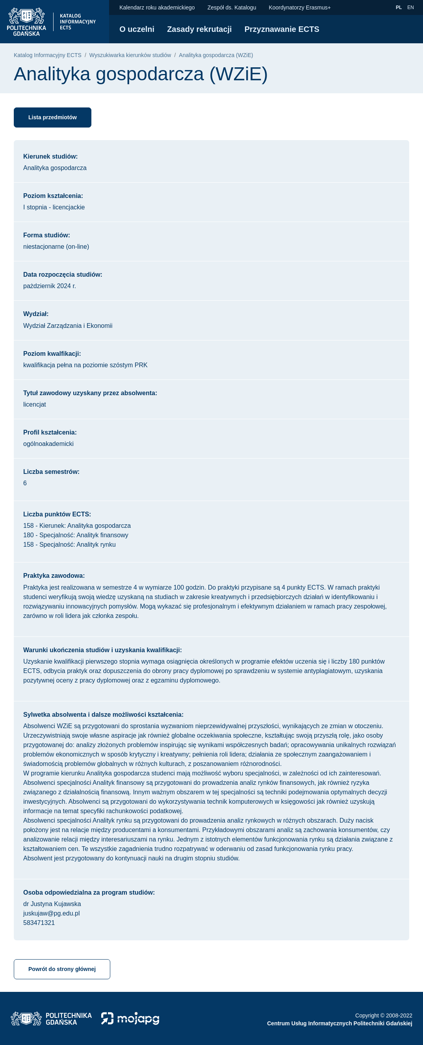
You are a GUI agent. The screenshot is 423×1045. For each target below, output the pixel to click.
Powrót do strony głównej (62, 969)
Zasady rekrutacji (199, 29)
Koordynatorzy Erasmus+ (300, 7)
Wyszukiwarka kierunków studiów (130, 55)
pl (399, 7)
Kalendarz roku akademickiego (157, 7)
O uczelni (136, 29)
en (412, 7)
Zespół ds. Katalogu (232, 7)
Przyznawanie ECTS (282, 29)
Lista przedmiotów (52, 117)
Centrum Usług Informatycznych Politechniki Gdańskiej (339, 1023)
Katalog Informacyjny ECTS (48, 55)
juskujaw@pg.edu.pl (51, 913)
